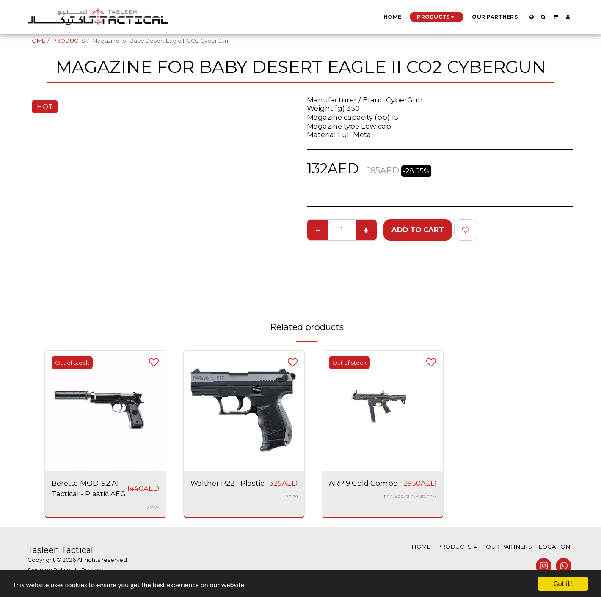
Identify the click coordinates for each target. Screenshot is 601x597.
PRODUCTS (68, 40)
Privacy (91, 570)
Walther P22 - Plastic (227, 483)
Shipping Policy (49, 570)
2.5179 (292, 496)
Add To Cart (417, 230)
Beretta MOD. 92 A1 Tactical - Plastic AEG (89, 488)
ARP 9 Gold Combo (363, 483)
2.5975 (153, 507)
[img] (244, 411)
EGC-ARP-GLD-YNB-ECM (410, 496)
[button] (543, 16)
